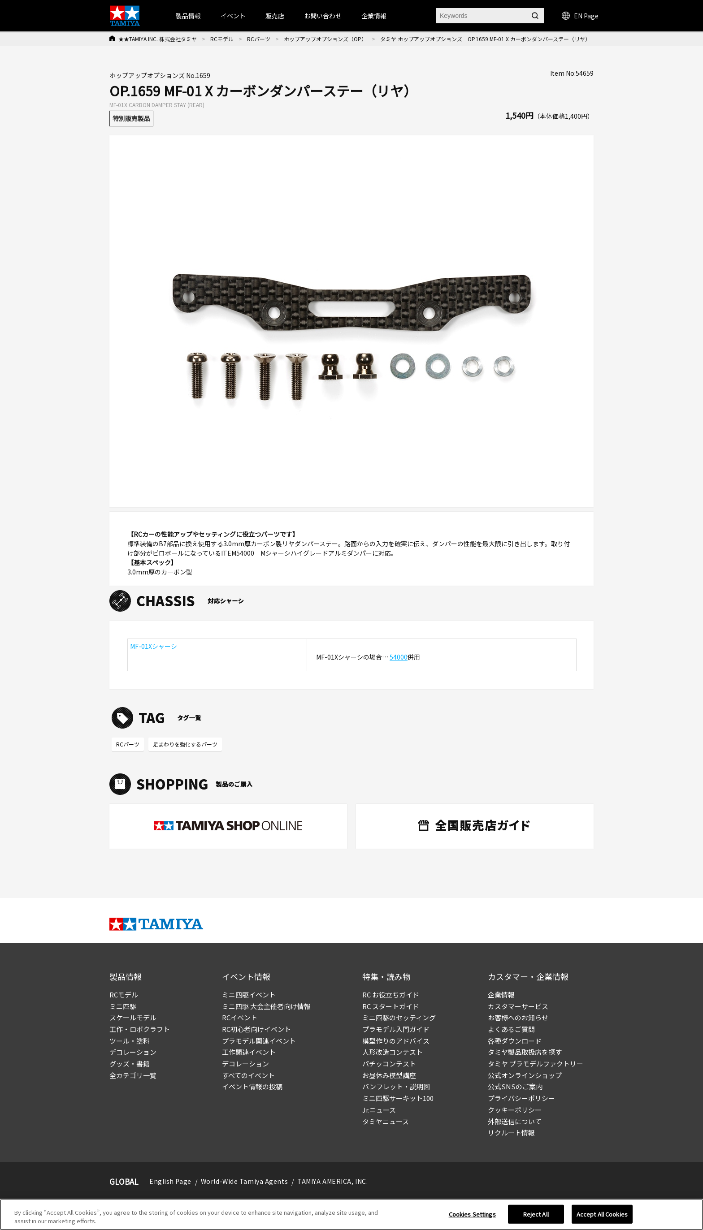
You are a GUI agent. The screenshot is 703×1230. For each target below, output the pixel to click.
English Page (170, 1181)
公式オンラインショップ (525, 1075)
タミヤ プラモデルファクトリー (535, 1063)
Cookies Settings (472, 1214)
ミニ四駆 (122, 1006)
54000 (399, 656)
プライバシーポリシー (521, 1098)
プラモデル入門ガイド (396, 1029)
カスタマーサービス (518, 1006)
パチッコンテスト (389, 1063)
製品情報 (188, 15)
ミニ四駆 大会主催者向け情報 (266, 1006)
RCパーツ (258, 39)
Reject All (536, 1214)
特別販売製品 (131, 118)
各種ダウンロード (515, 1040)
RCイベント (239, 1017)
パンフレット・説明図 (396, 1086)
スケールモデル (132, 1017)
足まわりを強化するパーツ (185, 744)
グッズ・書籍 (129, 1063)
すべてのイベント (248, 1075)
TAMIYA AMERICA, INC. (332, 1181)
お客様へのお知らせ (518, 1017)
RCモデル (222, 39)
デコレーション (132, 1052)
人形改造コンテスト (392, 1052)
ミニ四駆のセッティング (399, 1017)
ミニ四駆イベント (249, 994)
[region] (351, 1214)
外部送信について (515, 1121)
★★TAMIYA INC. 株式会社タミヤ (157, 39)
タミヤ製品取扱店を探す (525, 1052)
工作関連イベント (249, 1052)
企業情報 (501, 994)
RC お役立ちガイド (390, 994)
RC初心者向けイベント (256, 1029)
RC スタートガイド (390, 1006)
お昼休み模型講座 (389, 1075)
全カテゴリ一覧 (132, 1075)
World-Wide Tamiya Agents (244, 1181)
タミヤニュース (385, 1121)
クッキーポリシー (515, 1109)
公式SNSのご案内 (515, 1086)
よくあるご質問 (511, 1029)
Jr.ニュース (379, 1109)
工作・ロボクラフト (139, 1029)
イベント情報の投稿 (252, 1086)
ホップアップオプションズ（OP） (325, 39)
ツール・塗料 (129, 1040)
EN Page (580, 15)
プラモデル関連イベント (259, 1040)
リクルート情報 (511, 1132)
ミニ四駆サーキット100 (398, 1098)
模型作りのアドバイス (396, 1040)
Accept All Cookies (602, 1214)
